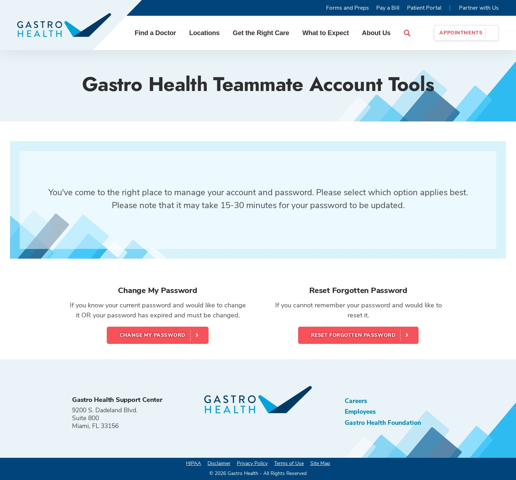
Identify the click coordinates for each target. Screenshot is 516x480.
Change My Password (153, 335)
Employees (360, 412)
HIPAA (193, 463)
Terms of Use (289, 463)
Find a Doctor (155, 33)
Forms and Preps (347, 8)
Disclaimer (218, 463)
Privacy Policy (252, 463)
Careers (356, 401)
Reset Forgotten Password (353, 335)
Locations (204, 33)
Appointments (460, 32)
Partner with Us (479, 8)
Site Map (320, 463)
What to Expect (325, 33)
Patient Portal (424, 8)
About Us (376, 33)
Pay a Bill (388, 8)
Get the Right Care (261, 33)
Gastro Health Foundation (383, 423)
